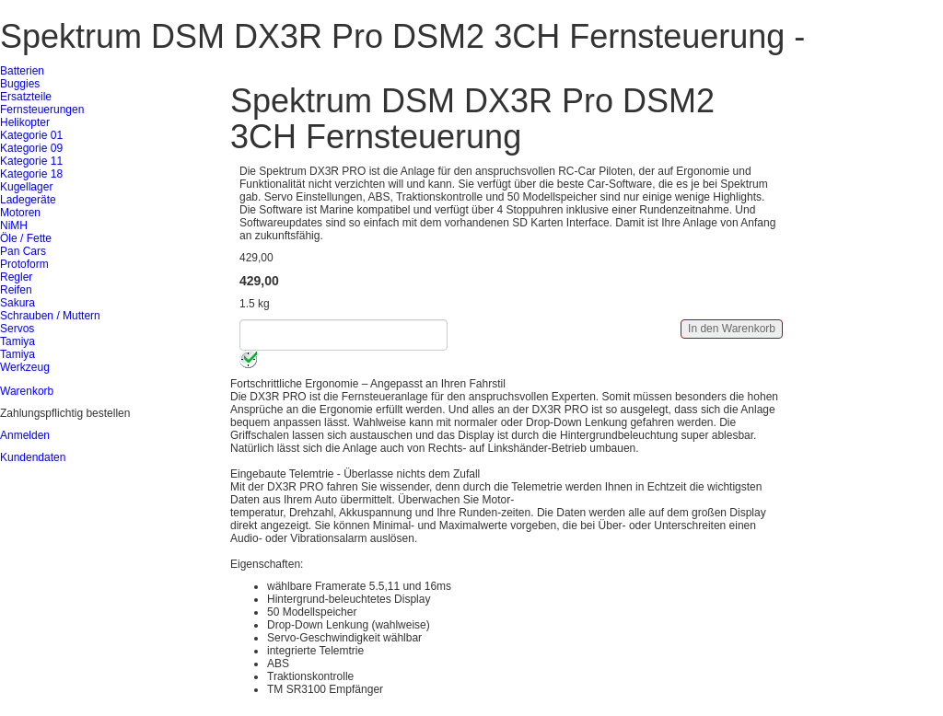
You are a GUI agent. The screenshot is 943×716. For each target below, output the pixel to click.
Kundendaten (32, 457)
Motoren (20, 212)
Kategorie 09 (31, 148)
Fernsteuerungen (42, 109)
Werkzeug (25, 367)
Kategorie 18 (31, 173)
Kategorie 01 (31, 135)
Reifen (16, 289)
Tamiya (17, 341)
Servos (17, 328)
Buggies (20, 83)
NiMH (14, 225)
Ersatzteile (26, 96)
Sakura (17, 302)
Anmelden (25, 435)
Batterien (22, 70)
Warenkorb (26, 391)
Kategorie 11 (31, 161)
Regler (16, 277)
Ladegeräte (28, 199)
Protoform (24, 264)
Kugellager (26, 186)
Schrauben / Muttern (50, 315)
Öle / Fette (26, 238)
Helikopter (25, 122)
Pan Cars (23, 251)
